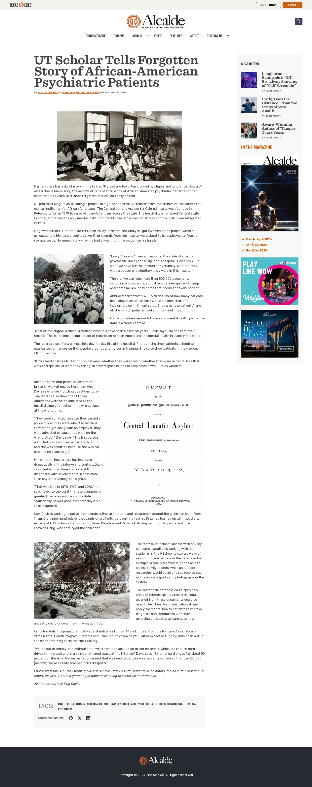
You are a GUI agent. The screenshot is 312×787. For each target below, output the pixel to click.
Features (176, 35)
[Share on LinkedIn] (88, 718)
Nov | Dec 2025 (256, 250)
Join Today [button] (268, 5)
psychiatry (65, 709)
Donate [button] (292, 5)
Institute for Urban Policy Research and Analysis (104, 231)
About (194, 35)
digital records (155, 704)
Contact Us (214, 35)
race (61, 704)
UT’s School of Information (70, 523)
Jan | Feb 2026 (256, 245)
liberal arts (74, 704)
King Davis (110, 704)
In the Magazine (256, 147)
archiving (137, 704)
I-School (124, 704)
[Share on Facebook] (70, 718)
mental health (92, 704)
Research (93, 92)
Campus (119, 35)
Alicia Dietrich (48, 92)
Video (158, 35)
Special (81, 92)
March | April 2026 (259, 239)
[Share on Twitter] (79, 718)
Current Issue (96, 35)
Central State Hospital (182, 704)
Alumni (137, 35)
